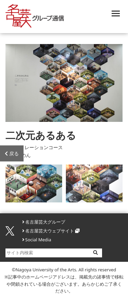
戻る (12, 153)
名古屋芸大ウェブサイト (49, 231)
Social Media (38, 240)
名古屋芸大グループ (45, 222)
